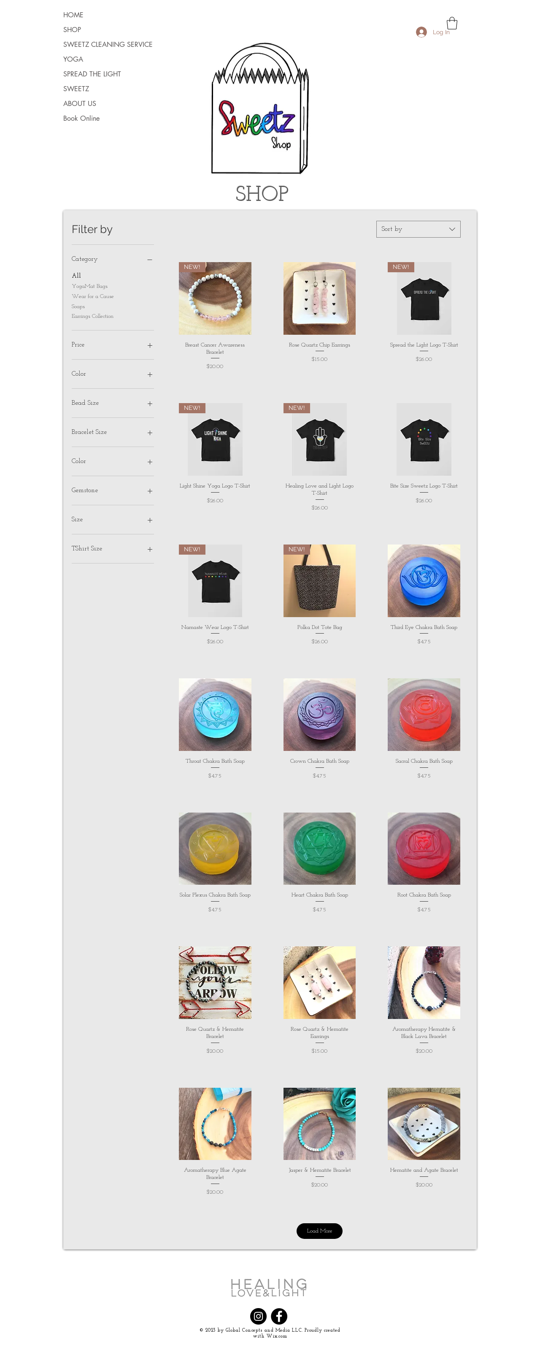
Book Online (81, 118)
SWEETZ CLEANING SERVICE (96, 44)
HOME (73, 15)
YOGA (73, 59)
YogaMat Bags (90, 286)
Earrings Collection (92, 316)
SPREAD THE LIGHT (92, 74)
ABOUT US (79, 103)
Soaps (78, 306)
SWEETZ (76, 88)
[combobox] (418, 229)
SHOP (72, 29)
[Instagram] (258, 1316)
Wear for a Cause (93, 296)
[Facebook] (279, 1316)
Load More (319, 1231)
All (76, 275)
